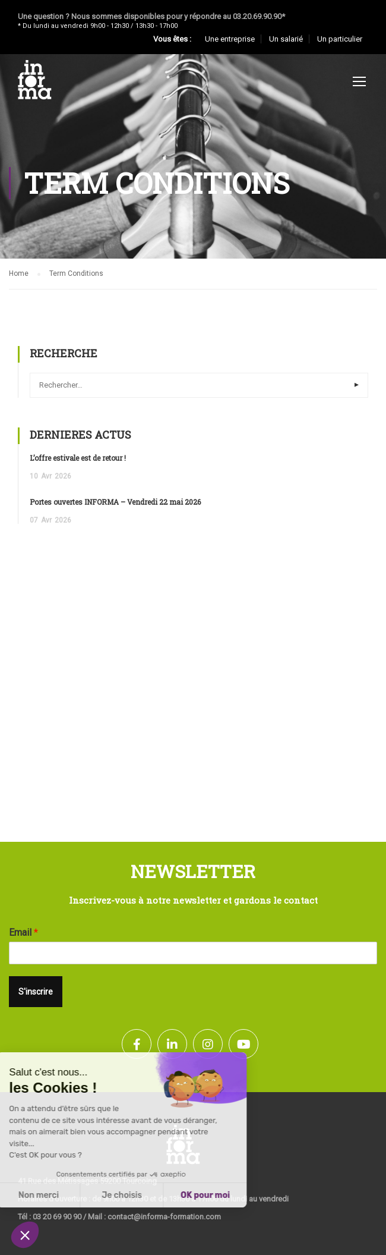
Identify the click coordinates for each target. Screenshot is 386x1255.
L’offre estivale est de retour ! (78, 458)
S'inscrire (35, 991)
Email (23, 932)
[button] (25, 1235)
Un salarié (286, 38)
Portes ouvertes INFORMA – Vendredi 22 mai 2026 (115, 502)
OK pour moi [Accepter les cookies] (124, 1195)
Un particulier (339, 38)
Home (19, 273)
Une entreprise (230, 38)
